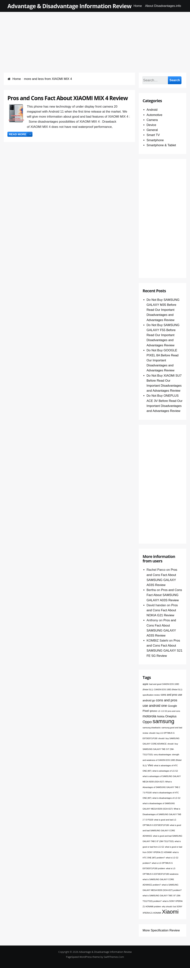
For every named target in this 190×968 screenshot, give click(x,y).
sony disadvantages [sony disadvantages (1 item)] (162, 754)
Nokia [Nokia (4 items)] (160, 716)
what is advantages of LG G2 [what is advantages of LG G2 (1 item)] (165, 771)
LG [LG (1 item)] (159, 711)
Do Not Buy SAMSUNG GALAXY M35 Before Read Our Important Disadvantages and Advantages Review (163, 310)
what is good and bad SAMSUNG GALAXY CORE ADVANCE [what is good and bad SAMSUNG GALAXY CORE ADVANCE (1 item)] (161, 830)
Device (151, 125)
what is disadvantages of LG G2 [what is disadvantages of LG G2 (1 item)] (166, 798)
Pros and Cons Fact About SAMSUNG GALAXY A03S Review (164, 595)
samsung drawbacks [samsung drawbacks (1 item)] (151, 727)
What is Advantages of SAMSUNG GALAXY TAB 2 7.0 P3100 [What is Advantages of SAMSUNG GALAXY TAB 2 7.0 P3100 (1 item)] (161, 787)
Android (152, 109)
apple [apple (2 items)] (145, 684)
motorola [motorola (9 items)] (149, 716)
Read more (20, 134)
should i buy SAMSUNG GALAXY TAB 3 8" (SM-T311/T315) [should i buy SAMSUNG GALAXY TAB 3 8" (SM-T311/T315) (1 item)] (160, 749)
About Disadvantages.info (163, 6)
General (152, 130)
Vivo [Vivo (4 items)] (150, 765)
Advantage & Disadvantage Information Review (69, 6)
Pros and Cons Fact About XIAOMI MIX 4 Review (67, 98)
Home (137, 6)
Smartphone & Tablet (161, 145)
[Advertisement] (95, 38)
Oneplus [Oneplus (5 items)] (171, 716)
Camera (152, 120)
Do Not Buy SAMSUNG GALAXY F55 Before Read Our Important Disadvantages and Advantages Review (163, 335)
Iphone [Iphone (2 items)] (153, 711)
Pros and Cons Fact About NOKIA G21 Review (162, 610)
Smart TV (153, 135)
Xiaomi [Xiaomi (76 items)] (170, 912)
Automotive (154, 115)
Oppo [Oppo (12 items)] (147, 722)
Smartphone (155, 140)
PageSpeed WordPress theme (83, 957)
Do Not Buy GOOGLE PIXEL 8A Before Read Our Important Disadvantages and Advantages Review (162, 360)
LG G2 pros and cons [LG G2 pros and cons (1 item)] (170, 711)
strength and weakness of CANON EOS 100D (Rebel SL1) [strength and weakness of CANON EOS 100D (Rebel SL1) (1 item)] (161, 759)
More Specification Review (161, 930)
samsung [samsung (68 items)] (163, 721)
